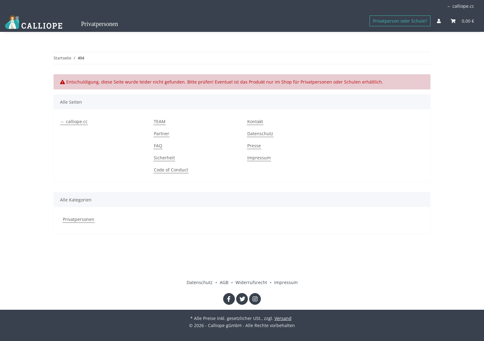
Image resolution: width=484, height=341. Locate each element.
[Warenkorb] (462, 21)
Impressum (259, 158)
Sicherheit (164, 158)
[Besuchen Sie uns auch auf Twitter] (242, 299)
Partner (161, 133)
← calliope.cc (460, 6)
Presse (254, 146)
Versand (283, 318)
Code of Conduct (171, 170)
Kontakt (255, 121)
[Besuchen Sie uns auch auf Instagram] (255, 299)
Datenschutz (260, 133)
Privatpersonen (78, 219)
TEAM (160, 121)
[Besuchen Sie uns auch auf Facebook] (229, 299)
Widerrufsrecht (252, 282)
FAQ (158, 146)
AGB (225, 282)
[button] (439, 21)
